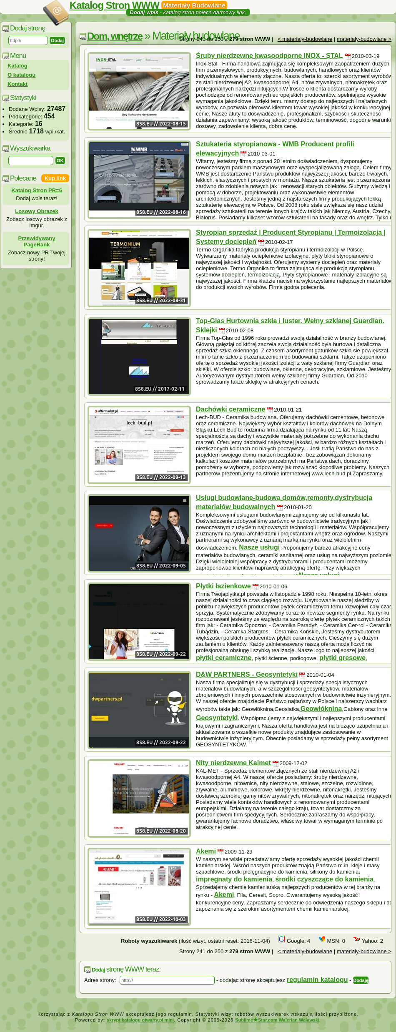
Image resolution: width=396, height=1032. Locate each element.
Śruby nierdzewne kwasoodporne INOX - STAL (269, 55)
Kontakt (18, 84)
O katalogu (21, 75)
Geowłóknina (321, 708)
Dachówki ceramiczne (230, 409)
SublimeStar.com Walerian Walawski (277, 1019)
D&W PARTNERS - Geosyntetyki (247, 674)
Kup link (55, 178)
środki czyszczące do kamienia (324, 879)
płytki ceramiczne (223, 657)
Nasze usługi (259, 547)
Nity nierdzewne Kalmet (233, 762)
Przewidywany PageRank (36, 241)
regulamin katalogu (317, 979)
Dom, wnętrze (114, 36)
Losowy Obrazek (36, 211)
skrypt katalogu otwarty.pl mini (140, 1019)
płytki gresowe (342, 657)
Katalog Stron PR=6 (36, 190)
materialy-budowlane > (364, 39)
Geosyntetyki (217, 717)
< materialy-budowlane (305, 39)
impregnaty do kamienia (234, 879)
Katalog (18, 66)
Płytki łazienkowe (223, 586)
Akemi (206, 851)
